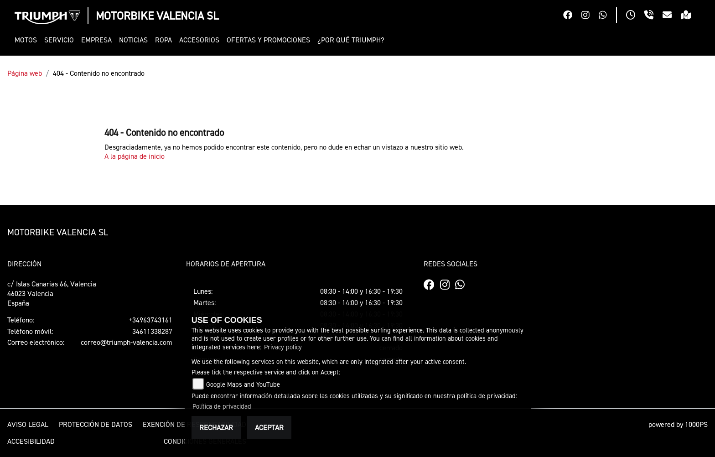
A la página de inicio (134, 156)
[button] (28, 39)
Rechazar (216, 427)
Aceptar (269, 427)
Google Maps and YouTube (243, 384)
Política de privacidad (221, 406)
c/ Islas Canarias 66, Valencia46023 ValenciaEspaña (51, 293)
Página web (24, 73)
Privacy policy (283, 347)
